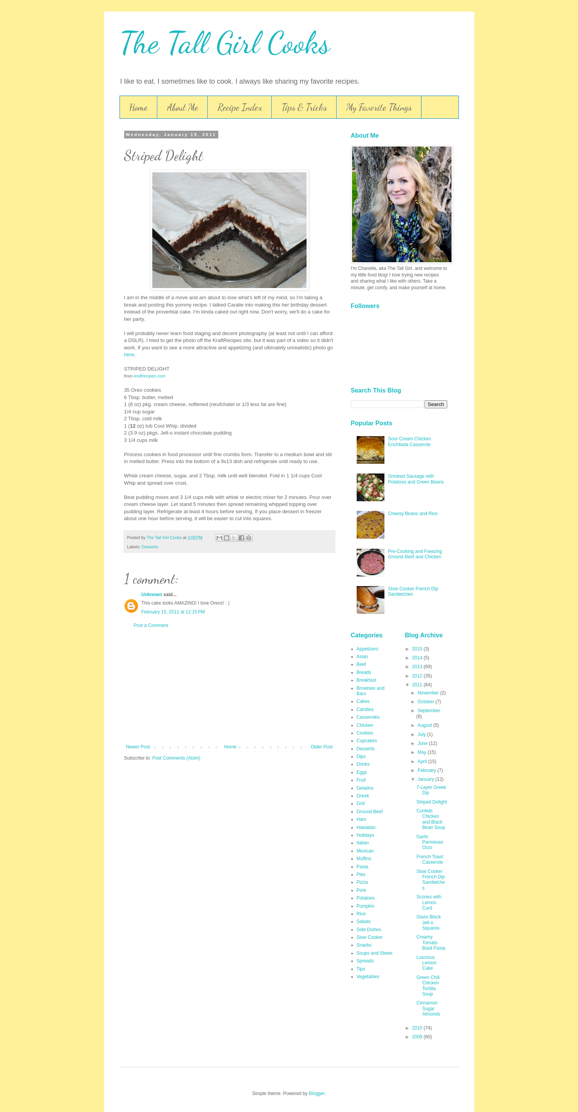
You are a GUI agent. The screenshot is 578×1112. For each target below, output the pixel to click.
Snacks (364, 945)
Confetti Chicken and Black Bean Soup (430, 819)
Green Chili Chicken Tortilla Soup (428, 986)
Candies (365, 709)
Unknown (152, 594)
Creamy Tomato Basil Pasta (430, 942)
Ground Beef (370, 811)
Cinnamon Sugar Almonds (428, 1008)
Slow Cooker (370, 937)
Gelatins (365, 788)
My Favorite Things (379, 107)
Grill (361, 803)
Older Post (322, 747)
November (429, 693)
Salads (364, 921)
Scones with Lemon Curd (429, 902)
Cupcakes (367, 740)
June (423, 743)
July (422, 734)
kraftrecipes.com (149, 376)
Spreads (365, 961)
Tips (361, 969)
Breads (364, 672)
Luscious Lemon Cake (426, 963)
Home (138, 107)
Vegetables (368, 976)
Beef (361, 664)
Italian (363, 843)
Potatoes (366, 898)
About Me (182, 107)
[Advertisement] (229, 686)
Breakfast (366, 680)
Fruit (361, 780)
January (426, 779)
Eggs (362, 772)
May (423, 752)
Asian (362, 656)
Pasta (363, 866)
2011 (418, 684)
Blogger (317, 1093)
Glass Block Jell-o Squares (428, 922)
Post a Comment (151, 625)
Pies (361, 874)
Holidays (365, 835)
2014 (418, 657)
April (423, 761)
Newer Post (138, 747)
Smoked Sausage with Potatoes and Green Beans (416, 478)
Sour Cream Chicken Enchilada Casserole (409, 441)
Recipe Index (239, 107)
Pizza (362, 882)
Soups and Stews (375, 953)
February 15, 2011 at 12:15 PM (173, 612)
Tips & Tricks (304, 107)
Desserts (150, 546)
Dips (361, 756)
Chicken (365, 725)
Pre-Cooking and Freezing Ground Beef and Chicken (415, 554)
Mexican (365, 851)
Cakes (363, 701)
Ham (361, 819)
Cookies (365, 733)
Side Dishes (369, 929)
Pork (361, 890)
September (429, 710)
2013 (418, 666)
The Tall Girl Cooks (225, 42)
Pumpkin (366, 906)
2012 (418, 676)
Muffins (364, 858)
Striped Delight (431, 802)
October (426, 701)
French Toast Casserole (429, 859)
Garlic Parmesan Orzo (429, 842)
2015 (418, 649)
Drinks (363, 764)
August (425, 725)
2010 (418, 1028)
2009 (418, 1037)
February (427, 770)
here (129, 354)
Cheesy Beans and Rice (413, 513)
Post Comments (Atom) (176, 758)
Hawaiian (366, 827)
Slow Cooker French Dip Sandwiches (430, 880)
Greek (363, 796)
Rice (361, 914)
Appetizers (368, 649)
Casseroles (368, 717)
